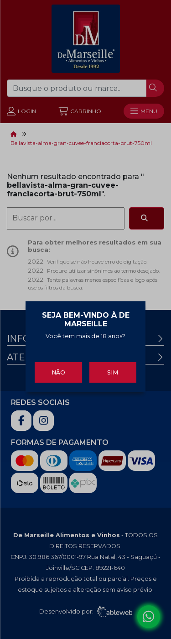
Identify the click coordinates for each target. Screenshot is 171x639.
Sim (112, 370)
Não (58, 370)
